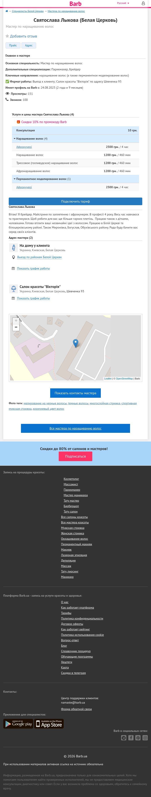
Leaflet (108, 378)
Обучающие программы (77, 656)
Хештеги (66, 662)
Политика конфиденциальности (82, 618)
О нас (65, 602)
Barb (75, 4)
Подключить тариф (75, 201)
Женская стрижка (72, 533)
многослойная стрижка (105, 403)
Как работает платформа (77, 607)
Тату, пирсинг (70, 571)
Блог (64, 646)
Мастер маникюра (76, 495)
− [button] (16, 327)
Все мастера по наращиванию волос (75, 428)
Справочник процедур (76, 651)
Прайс (13, 45)
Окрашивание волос (74, 539)
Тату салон (71, 511)
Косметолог (71, 479)
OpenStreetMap (124, 378)
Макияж (66, 550)
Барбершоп (71, 506)
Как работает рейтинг (75, 629)
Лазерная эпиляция (74, 555)
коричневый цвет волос (48, 409)
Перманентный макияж (76, 544)
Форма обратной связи (76, 709)
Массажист (71, 484)
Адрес (29, 45)
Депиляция (68, 560)
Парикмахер (72, 490)
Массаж (66, 566)
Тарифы (66, 613)
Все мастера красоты (75, 522)
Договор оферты (72, 624)
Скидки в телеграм (73, 673)
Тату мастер (71, 501)
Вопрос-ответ (70, 640)
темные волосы (78, 403)
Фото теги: (16, 403)
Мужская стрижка (72, 528)
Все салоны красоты (74, 517)
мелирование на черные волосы (45, 403)
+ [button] (16, 321)
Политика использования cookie (82, 635)
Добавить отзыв (23, 36)
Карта (65, 667)
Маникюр (67, 577)
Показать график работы (33, 268)
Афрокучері (24, 147)
